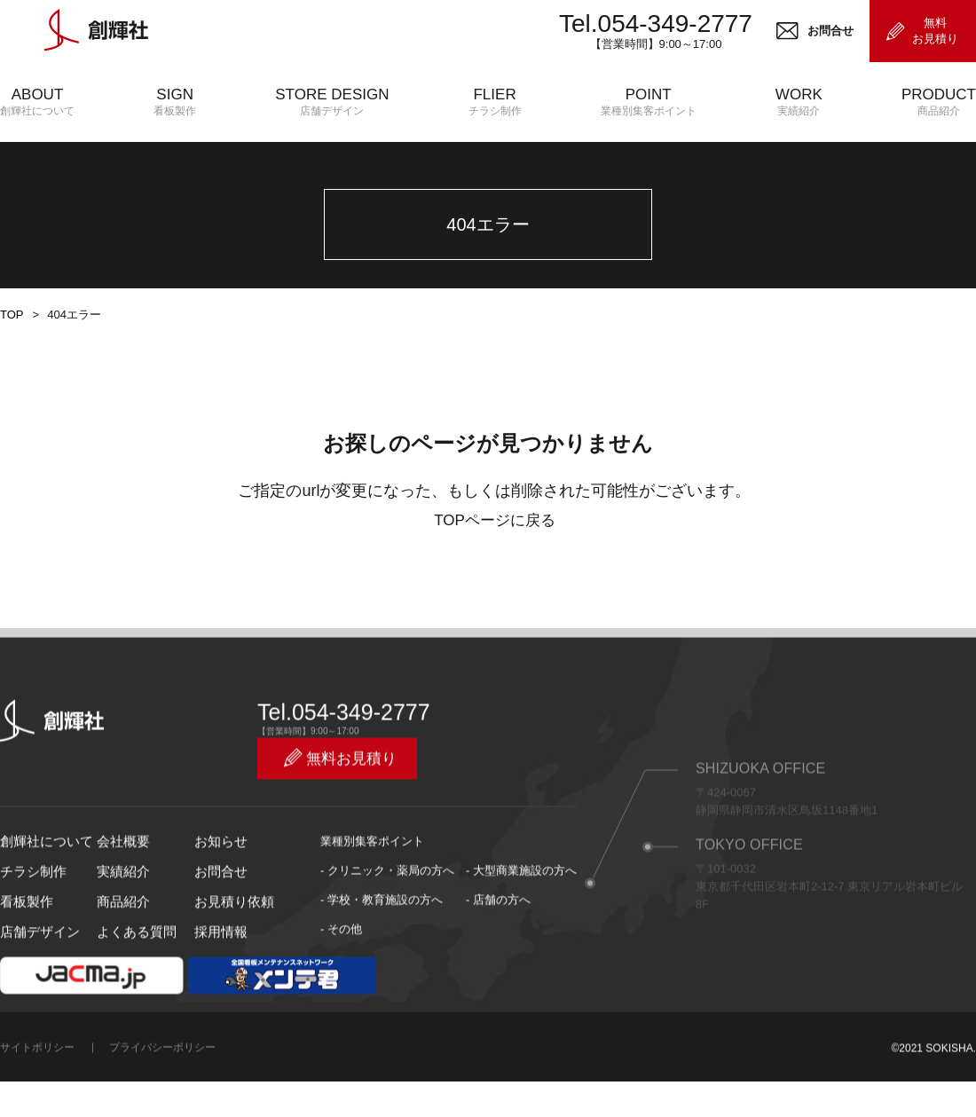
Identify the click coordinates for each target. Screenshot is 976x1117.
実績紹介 (120, 931)
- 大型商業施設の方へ (521, 931)
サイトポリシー (37, 1104)
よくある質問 (131, 989)
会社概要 (120, 902)
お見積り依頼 (229, 960)
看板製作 (23, 960)
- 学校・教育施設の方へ (381, 960)
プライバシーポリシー (162, 1104)
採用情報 (217, 989)
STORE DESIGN (332, 102)
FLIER (495, 102)
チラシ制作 (29, 931)
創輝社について (40, 902)
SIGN (174, 102)
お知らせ (217, 902)
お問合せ (217, 931)
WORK (799, 102)
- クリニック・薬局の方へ (387, 931)
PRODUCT (938, 102)
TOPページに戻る (494, 596)
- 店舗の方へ (498, 960)
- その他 (341, 989)
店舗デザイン (34, 989)
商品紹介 (120, 960)
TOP (10, 390)
